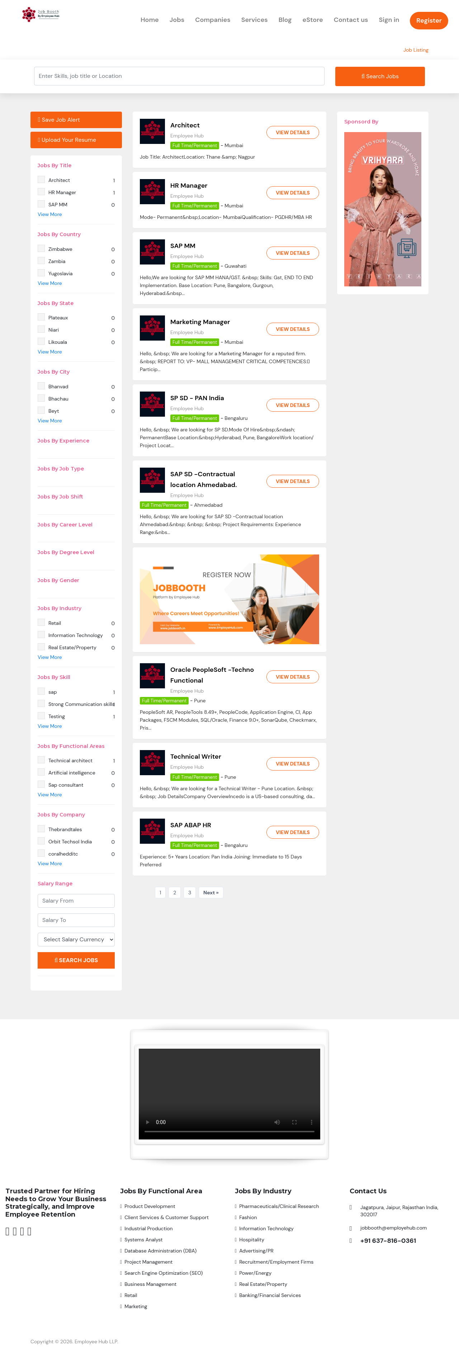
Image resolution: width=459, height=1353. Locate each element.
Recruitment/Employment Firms (276, 1262)
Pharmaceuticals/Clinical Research (279, 1206)
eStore (313, 19)
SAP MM (182, 246)
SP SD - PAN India (197, 398)
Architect (185, 125)
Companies (212, 19)
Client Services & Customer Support (166, 1217)
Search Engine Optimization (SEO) (163, 1273)
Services (254, 19)
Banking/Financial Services (270, 1295)
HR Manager (188, 185)
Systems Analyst (143, 1239)
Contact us (351, 19)
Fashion (248, 1217)
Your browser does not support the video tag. (229, 1094)
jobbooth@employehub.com (393, 1228)
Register (429, 20)
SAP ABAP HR (190, 824)
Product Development (149, 1206)
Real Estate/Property (263, 1284)
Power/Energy (255, 1273)
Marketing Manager (200, 322)
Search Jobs (380, 76)
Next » (211, 892)
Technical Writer (195, 756)
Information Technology (266, 1228)
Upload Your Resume (67, 140)
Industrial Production (148, 1228)
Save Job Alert (59, 119)
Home (150, 19)
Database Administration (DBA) (160, 1250)
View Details (292, 132)
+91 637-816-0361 (388, 1240)
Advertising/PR (256, 1250)
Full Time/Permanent (194, 145)
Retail (130, 1295)
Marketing (135, 1306)
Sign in (389, 19)
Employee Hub (187, 135)
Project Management (148, 1262)
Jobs (177, 19)
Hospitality (251, 1239)
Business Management (150, 1284)
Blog (285, 19)
